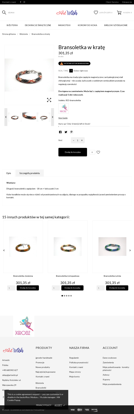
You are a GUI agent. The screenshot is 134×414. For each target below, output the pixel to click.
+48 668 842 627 (10, 370)
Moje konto (74, 376)
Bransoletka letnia (112, 276)
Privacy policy (43, 405)
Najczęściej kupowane (45, 372)
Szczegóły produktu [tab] (30, 173)
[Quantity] (11, 287)
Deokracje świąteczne (38, 25)
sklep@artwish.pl (10, 375)
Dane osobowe (110, 357)
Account (110, 347)
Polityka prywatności (78, 362)
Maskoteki (64, 25)
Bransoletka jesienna (23, 276)
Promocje (40, 362)
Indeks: (61, 100)
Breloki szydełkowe (116, 25)
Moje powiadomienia (112, 384)
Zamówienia (108, 362)
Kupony (106, 379)
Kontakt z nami (9, 2)
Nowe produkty (43, 367)
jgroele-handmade (44, 357)
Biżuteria (12, 25)
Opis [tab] (8, 173)
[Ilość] (77, 140)
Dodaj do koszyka (73, 152)
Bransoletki (41, 387)
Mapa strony (75, 372)
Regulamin (74, 357)
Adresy (106, 375)
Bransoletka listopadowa (67, 276)
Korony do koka (87, 25)
